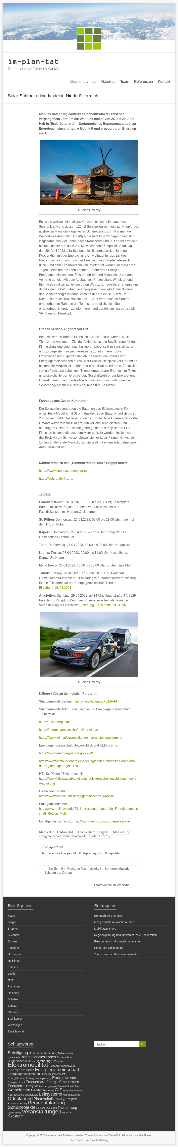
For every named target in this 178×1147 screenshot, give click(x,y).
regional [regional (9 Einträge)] (73, 1099)
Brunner (13, 928)
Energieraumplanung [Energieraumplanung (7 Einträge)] (39, 1078)
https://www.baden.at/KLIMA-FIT (96, 701)
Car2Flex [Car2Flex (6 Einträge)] (30, 1061)
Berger (12, 922)
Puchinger (14, 986)
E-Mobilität (65, 832)
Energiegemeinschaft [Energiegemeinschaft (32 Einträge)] (57, 1069)
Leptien (12, 973)
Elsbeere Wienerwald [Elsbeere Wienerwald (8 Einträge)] (62, 1065)
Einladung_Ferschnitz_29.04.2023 (104, 605)
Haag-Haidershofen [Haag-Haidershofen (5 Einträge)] (72, 1090)
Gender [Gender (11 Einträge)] (36, 1090)
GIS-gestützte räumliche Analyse (114, 922)
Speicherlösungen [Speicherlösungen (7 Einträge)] (46, 1107)
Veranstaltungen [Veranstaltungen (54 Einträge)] (41, 1111)
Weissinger (15, 1025)
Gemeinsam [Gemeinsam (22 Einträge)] (19, 1090)
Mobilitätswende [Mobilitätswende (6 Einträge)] (71, 1094)
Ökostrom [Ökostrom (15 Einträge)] (16, 1116)
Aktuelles (108, 82)
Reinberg (13, 992)
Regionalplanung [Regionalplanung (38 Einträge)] (46, 1102)
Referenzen (143, 82)
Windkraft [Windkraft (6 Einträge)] (67, 1112)
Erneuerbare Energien (93, 832)
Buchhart (13, 935)
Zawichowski (16, 1031)
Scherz (12, 1005)
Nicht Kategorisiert (109, 853)
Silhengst (13, 1012)
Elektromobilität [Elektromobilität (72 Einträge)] (28, 1064)
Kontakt (164, 82)
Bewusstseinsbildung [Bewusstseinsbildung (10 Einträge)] (43, 1053)
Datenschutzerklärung (96, 1140)
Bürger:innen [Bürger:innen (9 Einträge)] (16, 1061)
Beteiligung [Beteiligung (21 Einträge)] (18, 1053)
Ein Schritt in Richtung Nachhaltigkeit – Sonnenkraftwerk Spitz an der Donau (86, 870)
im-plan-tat (33, 61)
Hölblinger (14, 960)
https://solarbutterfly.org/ (56, 478)
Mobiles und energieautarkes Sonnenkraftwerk (84, 834)
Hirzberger (14, 954)
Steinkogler (15, 1018)
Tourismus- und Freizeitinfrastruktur (116, 954)
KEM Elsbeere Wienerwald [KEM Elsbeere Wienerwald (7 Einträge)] (23, 1094)
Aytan (11, 915)
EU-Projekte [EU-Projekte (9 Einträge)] (30, 1086)
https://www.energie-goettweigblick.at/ (66, 753)
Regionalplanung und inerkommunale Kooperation (125, 935)
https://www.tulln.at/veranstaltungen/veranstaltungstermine (80, 737)
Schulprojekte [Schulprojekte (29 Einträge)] (22, 1107)
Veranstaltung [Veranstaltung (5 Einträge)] (14, 1112)
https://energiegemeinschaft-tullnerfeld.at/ (68, 729)
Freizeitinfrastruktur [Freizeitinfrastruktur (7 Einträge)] (69, 1086)
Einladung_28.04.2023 (55, 587)
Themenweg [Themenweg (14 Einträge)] (67, 1108)
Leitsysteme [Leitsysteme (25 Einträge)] (50, 1094)
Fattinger (13, 947)
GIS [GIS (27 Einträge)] (58, 1089)
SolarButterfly (100, 836)
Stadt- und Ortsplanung (108, 947)
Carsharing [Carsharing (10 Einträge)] (43, 1061)
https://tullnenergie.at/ (54, 722)
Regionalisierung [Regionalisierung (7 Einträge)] (17, 1103)
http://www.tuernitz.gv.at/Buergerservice (102, 821)
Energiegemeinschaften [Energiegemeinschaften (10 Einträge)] (24, 1073)
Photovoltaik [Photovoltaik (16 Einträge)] (44, 1099)
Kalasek (13, 967)
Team (124, 82)
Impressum (76, 1140)
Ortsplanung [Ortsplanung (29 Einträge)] (20, 1098)
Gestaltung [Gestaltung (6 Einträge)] (48, 1090)
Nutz (11, 980)
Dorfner (12, 941)
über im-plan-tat (83, 82)
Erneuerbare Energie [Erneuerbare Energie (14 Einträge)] (42, 1082)
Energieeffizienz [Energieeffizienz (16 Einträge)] (21, 1070)
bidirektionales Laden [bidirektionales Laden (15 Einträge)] (39, 1057)
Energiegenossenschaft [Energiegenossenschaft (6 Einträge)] (53, 1074)
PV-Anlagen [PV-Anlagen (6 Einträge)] (60, 1099)
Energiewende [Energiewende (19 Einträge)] (65, 1077)
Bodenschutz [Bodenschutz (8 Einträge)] (65, 1057)
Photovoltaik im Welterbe (114, 885)
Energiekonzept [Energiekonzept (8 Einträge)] (17, 1078)
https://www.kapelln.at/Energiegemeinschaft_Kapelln (76, 796)
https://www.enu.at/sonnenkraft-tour (64, 470)
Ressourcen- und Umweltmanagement (118, 941)
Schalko (13, 999)
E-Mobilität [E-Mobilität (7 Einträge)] (57, 1061)
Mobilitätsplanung (84, 853)
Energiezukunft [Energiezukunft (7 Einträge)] (16, 1082)
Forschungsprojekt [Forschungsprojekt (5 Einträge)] (48, 1086)
